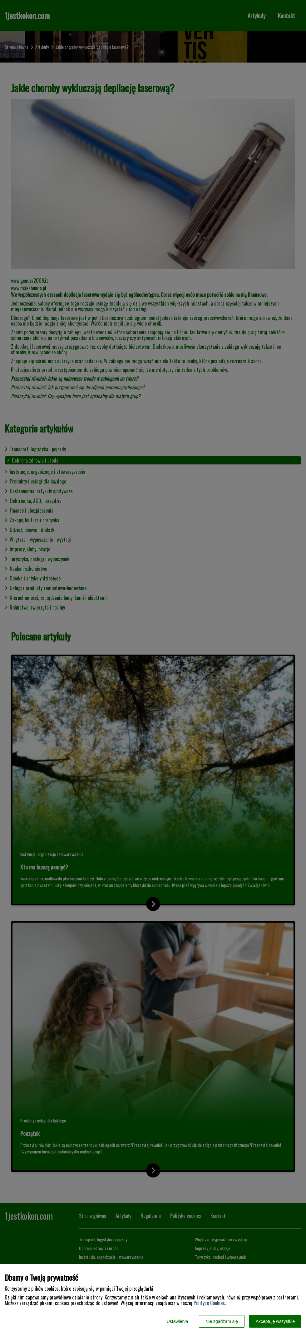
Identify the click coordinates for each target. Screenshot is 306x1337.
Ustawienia (177, 1321)
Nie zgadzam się (221, 1321)
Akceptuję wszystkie (275, 1321)
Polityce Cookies (209, 1303)
